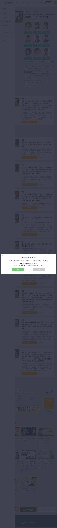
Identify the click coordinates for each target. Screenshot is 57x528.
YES (18, 269)
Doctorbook (32, 265)
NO (39, 269)
